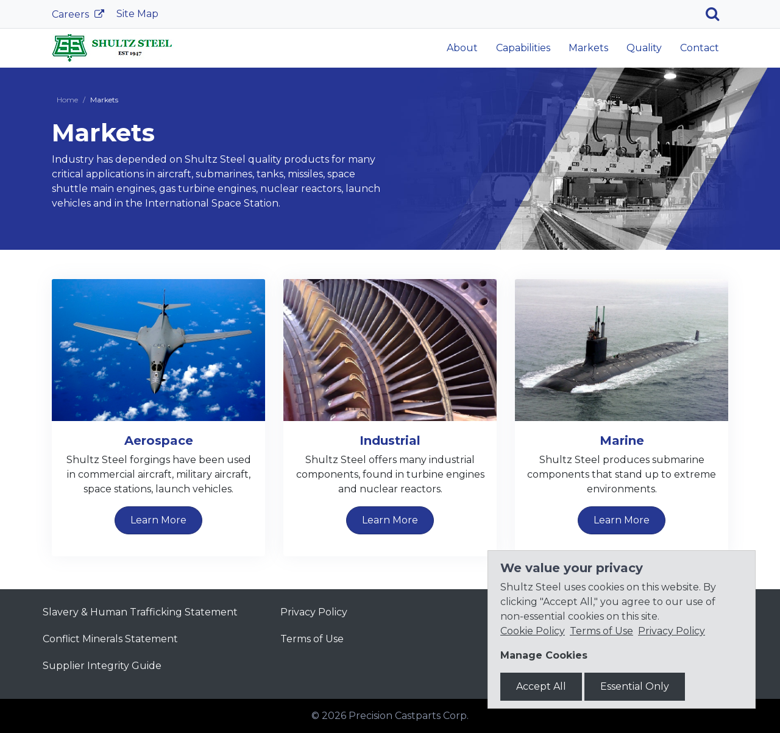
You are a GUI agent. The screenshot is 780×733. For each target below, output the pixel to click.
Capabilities (523, 48)
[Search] (717, 14)
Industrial (390, 440)
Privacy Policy (313, 612)
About (462, 48)
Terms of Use (312, 639)
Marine (622, 440)
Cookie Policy (532, 631)
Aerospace (158, 440)
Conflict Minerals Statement (110, 639)
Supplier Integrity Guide (102, 665)
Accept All (541, 686)
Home (67, 99)
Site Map (137, 13)
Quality (644, 48)
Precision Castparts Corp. (409, 715)
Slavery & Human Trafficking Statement (140, 612)
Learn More (158, 520)
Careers (71, 14)
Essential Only (634, 686)
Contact (699, 48)
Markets (588, 48)
